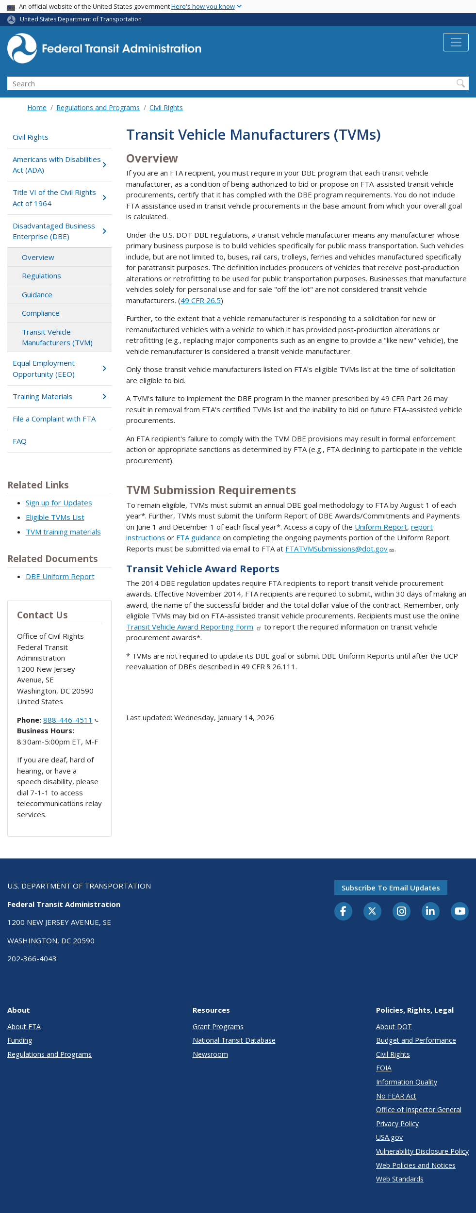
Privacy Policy (397, 1123)
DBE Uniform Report (60, 576)
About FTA (24, 1026)
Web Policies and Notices (416, 1165)
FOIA (384, 1067)
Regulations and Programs (98, 107)
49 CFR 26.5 (201, 300)
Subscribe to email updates (391, 887)
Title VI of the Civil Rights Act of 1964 (59, 197)
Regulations (41, 275)
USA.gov (389, 1137)
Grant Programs (218, 1026)
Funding (20, 1040)
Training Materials (59, 396)
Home (37, 107)
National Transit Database (234, 1040)
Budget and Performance (416, 1040)
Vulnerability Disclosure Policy (422, 1151)
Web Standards (400, 1178)
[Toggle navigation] (456, 42)
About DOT (394, 1026)
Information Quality (406, 1081)
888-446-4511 (70, 720)
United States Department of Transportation (81, 19)
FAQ (20, 441)
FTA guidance (198, 537)
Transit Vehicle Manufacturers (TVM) (57, 337)
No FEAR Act (396, 1095)
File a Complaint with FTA (54, 418)
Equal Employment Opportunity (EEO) (59, 368)
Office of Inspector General (418, 1109)
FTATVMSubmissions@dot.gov (339, 548)
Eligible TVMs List (55, 517)
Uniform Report (381, 527)
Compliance (41, 313)
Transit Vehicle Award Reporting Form (194, 626)
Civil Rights (166, 107)
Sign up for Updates (59, 502)
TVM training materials (63, 531)
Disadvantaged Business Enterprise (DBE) (59, 231)
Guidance (37, 294)
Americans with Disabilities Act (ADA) (59, 164)
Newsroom (210, 1054)
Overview (38, 257)
